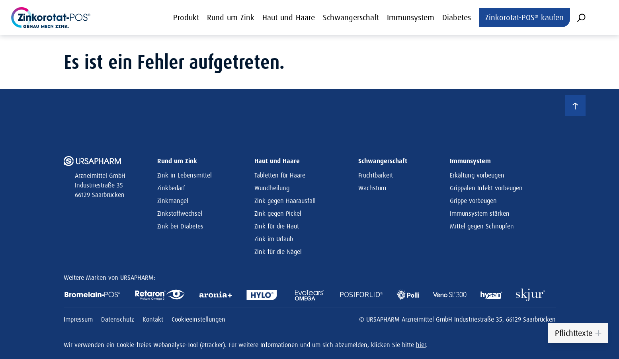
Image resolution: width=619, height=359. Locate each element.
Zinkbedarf (171, 188)
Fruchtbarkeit (375, 175)
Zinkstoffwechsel (179, 213)
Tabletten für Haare (279, 175)
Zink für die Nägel (278, 252)
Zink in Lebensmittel (184, 175)
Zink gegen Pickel (277, 213)
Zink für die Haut (276, 226)
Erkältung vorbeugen (477, 175)
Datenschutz (118, 319)
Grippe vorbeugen (473, 201)
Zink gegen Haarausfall (285, 201)
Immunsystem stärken (480, 213)
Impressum (79, 319)
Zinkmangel (172, 201)
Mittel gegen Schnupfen (482, 226)
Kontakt (154, 319)
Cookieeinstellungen (198, 319)
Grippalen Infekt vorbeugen (486, 188)
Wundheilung (271, 188)
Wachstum (372, 188)
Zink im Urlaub (273, 239)
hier (421, 345)
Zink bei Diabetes (180, 226)
